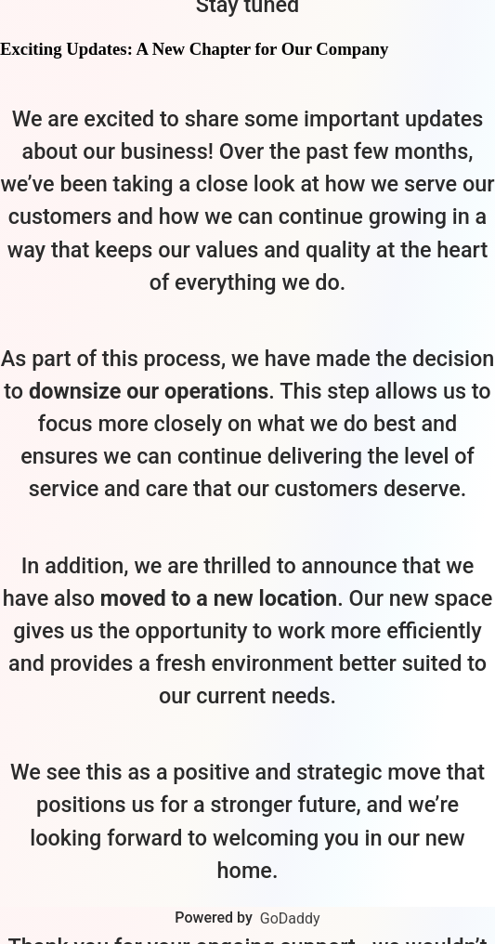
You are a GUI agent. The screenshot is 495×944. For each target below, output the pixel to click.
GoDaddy (290, 918)
